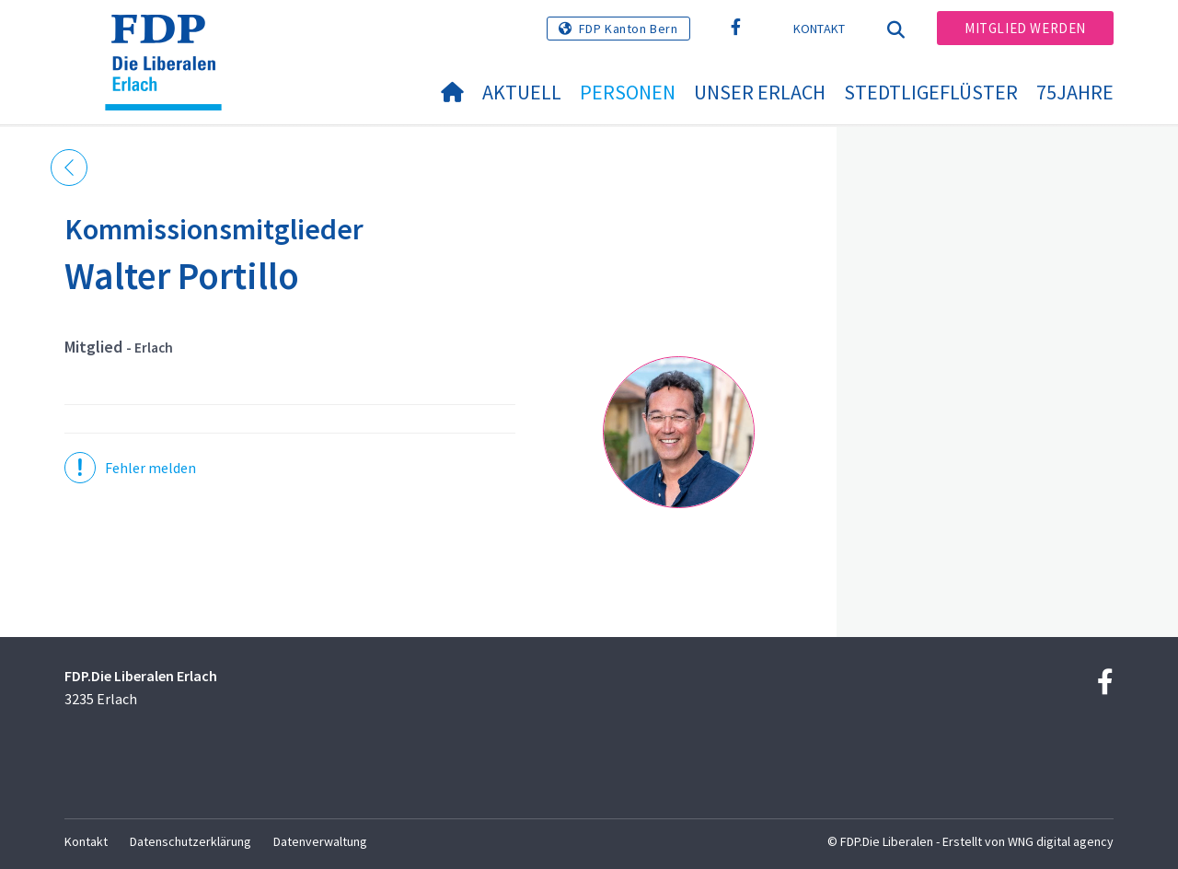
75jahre (1075, 92)
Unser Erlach (760, 92)
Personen (628, 92)
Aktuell (521, 92)
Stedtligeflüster (931, 92)
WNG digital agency (1061, 841)
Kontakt (819, 28)
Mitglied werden (1025, 28)
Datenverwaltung (320, 841)
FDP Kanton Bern (628, 28)
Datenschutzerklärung (190, 841)
